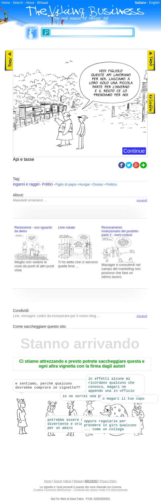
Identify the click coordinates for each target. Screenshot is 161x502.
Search (18, 3)
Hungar (84, 184)
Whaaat (42, 3)
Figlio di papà (65, 184)
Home (5, 3)
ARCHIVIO (91, 482)
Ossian (97, 184)
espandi (142, 200)
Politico (111, 184)
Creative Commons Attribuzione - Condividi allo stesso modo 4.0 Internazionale (81, 491)
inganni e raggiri (26, 184)
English (154, 3)
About (30, 3)
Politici (47, 184)
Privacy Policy (108, 482)
